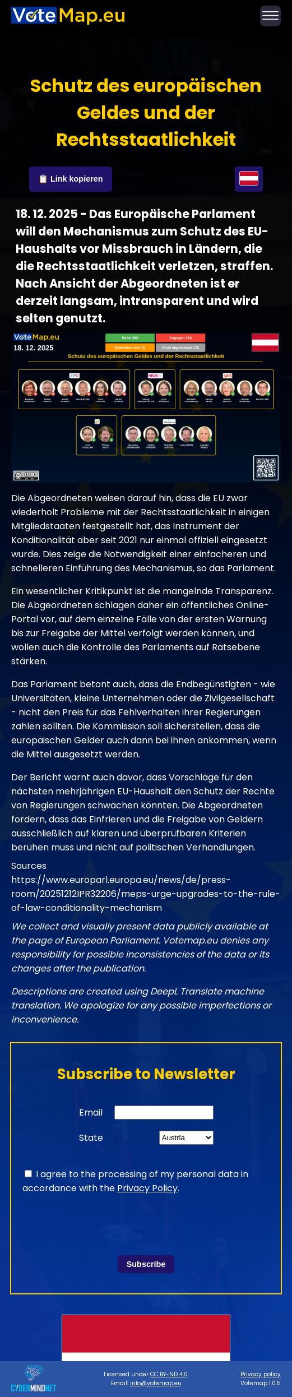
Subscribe (146, 1264)
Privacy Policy (147, 1188)
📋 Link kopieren (70, 178)
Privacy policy (260, 1374)
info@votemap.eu (156, 1383)
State (91, 1137)
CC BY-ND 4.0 (169, 1374)
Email (91, 1112)
